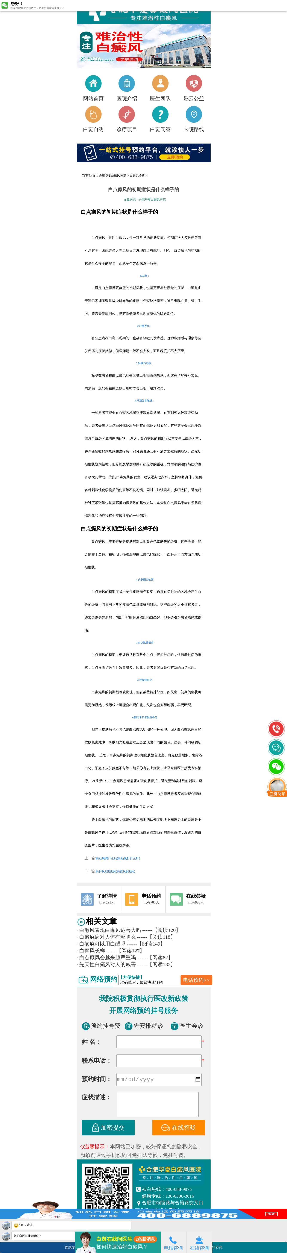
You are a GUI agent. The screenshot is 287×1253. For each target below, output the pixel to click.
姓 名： (91, 1041)
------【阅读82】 (155, 957)
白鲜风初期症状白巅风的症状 (115, 871)
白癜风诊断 (137, 175)
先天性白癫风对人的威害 (106, 964)
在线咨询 (199, 1242)
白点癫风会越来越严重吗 (106, 957)
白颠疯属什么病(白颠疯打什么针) (118, 858)
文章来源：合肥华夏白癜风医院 (145, 199)
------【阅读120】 (161, 930)
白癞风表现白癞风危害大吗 (109, 930)
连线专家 (72, 1247)
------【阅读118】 (156, 937)
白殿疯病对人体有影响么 (106, 937)
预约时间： (97, 1080)
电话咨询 (173, 1242)
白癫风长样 (91, 950)
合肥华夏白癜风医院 (112, 175)
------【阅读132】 (156, 964)
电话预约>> (196, 980)
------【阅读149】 (146, 944)
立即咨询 (217, 1245)
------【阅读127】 (125, 950)
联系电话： (97, 1060)
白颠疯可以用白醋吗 (101, 944)
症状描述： (97, 1098)
